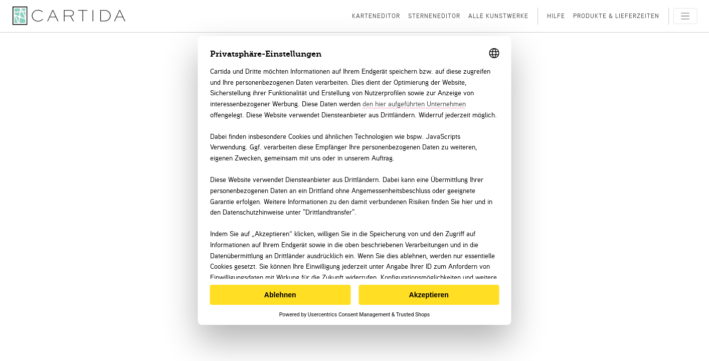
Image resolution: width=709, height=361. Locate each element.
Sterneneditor (434, 16)
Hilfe (556, 16)
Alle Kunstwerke (498, 16)
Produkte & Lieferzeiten (616, 16)
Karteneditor (376, 16)
